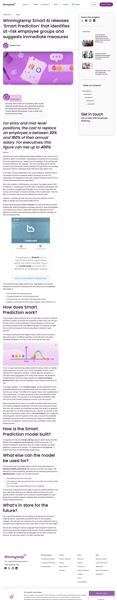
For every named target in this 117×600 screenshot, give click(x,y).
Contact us (81, 566)
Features (62, 570)
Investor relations (83, 570)
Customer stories (101, 563)
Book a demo (106, 4)
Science (80, 563)
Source (5, 152)
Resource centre (101, 559)
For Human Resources (48, 563)
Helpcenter (99, 566)
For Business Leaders (48, 559)
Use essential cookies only (102, 595)
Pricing (35, 4)
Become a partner (102, 570)
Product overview (65, 559)
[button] (26, 4)
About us (81, 559)
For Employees (46, 566)
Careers (80, 574)
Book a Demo (63, 566)
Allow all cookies (101, 583)
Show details (28, 596)
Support (66, 4)
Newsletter (99, 574)
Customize (101, 589)
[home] (9, 4)
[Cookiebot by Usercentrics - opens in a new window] (12, 596)
